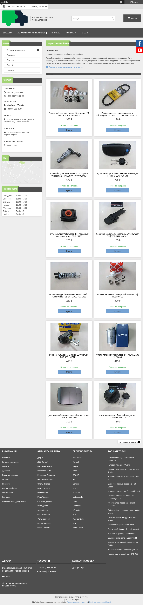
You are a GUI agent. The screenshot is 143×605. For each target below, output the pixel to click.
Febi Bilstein (78, 457)
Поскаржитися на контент (77, 602)
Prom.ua (85, 597)
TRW (75, 501)
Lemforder (77, 506)
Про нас (56, 33)
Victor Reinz (78, 528)
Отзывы (5, 479)
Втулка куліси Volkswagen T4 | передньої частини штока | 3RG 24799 (69, 235)
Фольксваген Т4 (44, 519)
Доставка (6, 471)
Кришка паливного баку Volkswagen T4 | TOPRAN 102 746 (117, 416)
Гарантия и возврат (10, 475)
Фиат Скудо (42, 510)
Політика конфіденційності (14, 501)
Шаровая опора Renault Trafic (121, 525)
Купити (69, 130)
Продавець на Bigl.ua (71, 600)
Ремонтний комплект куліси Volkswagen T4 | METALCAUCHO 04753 (69, 114)
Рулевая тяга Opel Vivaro (119, 465)
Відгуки (10, 60)
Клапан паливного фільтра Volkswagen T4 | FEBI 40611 (117, 295)
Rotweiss (76, 493)
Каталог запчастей (10, 462)
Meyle (75, 466)
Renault (76, 462)
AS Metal (76, 510)
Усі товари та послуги (128, 442)
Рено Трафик (43, 497)
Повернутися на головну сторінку (66, 67)
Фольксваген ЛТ (44, 514)
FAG (74, 479)
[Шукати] (112, 18)
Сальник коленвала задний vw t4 (122, 538)
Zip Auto (7, 33)
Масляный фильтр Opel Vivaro (121, 533)
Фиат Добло (42, 506)
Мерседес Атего (44, 466)
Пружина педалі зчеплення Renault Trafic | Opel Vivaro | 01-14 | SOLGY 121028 (69, 295)
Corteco (76, 484)
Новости (5, 484)
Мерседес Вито (44, 471)
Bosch (75, 488)
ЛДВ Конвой (42, 462)
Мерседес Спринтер (46, 475)
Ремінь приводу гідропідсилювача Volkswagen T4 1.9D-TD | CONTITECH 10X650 (117, 114)
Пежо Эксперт (43, 488)
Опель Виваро (43, 484)
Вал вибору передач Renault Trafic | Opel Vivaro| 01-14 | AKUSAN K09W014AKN (69, 174)
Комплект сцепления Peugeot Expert (124, 491)
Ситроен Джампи (44, 501)
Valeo (75, 471)
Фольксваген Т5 (44, 523)
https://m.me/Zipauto (15, 105)
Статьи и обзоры (9, 488)
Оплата (5, 466)
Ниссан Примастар (45, 479)
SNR (75, 523)
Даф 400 (41, 457)
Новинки (6, 457)
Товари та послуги (16, 50)
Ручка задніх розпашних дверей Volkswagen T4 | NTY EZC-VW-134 (117, 174)
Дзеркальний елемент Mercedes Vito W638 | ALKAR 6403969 (69, 416)
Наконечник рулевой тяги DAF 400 (123, 554)
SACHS (76, 475)
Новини (10, 70)
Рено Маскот (43, 493)
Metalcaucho (78, 497)
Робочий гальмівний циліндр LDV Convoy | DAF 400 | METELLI (69, 356)
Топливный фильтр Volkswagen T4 (123, 549)
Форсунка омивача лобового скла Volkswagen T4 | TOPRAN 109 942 (117, 235)
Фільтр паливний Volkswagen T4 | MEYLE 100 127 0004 (117, 356)
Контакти (71, 33)
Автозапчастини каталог (31, 33)
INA (74, 514)
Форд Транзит (43, 528)
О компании (7, 493)
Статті (85, 33)
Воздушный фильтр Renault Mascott (123, 529)
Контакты (6, 497)
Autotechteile (78, 519)
